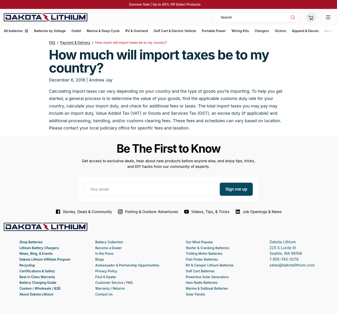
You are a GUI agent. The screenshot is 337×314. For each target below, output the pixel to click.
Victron (280, 31)
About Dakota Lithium (36, 294)
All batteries (16, 31)
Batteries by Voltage (50, 31)
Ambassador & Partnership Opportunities (127, 265)
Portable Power (214, 31)
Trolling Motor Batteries (204, 253)
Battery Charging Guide (37, 282)
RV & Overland (136, 31)
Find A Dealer (105, 277)
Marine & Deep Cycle (103, 31)
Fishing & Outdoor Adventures (147, 211)
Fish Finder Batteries (202, 259)
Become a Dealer (108, 248)
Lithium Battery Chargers (39, 248)
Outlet (76, 31)
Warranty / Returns (110, 288)
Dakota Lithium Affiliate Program (44, 259)
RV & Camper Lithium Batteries (210, 265)
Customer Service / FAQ (114, 282)
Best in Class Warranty (37, 277)
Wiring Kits (240, 31)
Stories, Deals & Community (83, 211)
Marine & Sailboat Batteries (207, 288)
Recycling (27, 265)
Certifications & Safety (37, 271)
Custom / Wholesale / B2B (39, 288)
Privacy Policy (106, 271)
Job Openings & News (258, 211)
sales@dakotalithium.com (292, 265)
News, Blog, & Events (36, 253)
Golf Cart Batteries (200, 271)
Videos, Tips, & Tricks (206, 211)
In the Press (104, 253)
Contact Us (104, 294)
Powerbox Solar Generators (207, 277)
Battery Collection (109, 242)
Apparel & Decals (305, 31)
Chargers (261, 31)
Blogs (99, 259)
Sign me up (236, 189)
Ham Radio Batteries (201, 282)
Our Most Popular (199, 242)
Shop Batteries (31, 242)
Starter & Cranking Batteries (207, 248)
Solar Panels (195, 294)
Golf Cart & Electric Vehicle (175, 31)
